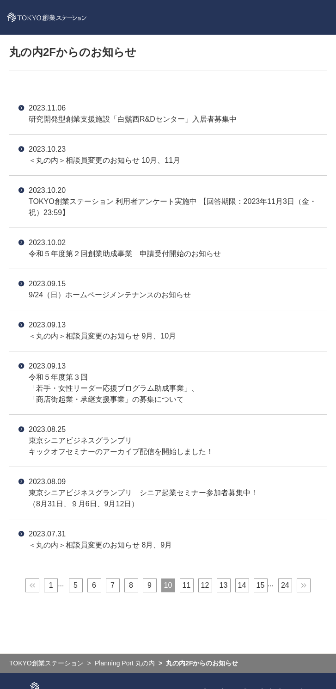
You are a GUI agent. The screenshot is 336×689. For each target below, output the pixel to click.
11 (187, 585)
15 (261, 585)
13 (224, 585)
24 (285, 585)
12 (205, 585)
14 (242, 585)
